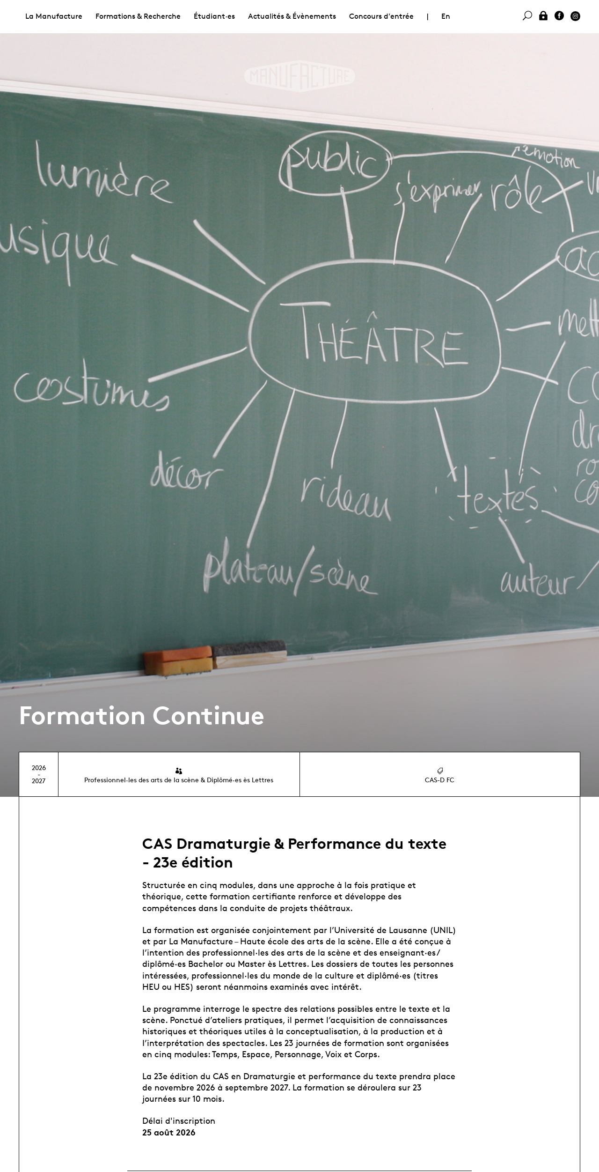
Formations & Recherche (138, 16)
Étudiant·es (214, 16)
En (445, 16)
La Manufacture (53, 16)
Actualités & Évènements (292, 16)
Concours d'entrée (381, 16)
